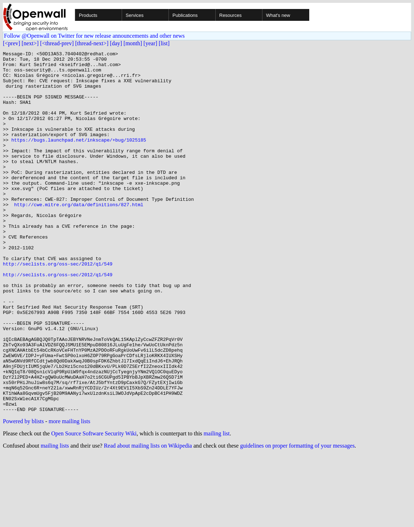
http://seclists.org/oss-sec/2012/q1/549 (57, 307)
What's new (278, 15)
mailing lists (55, 518)
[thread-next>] (92, 43)
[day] (116, 43)
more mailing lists (69, 493)
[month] (132, 43)
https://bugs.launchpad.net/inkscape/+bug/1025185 (78, 158)
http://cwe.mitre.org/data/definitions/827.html (78, 235)
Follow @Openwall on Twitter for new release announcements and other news (94, 36)
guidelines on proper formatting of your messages (297, 518)
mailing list (217, 506)
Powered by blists (23, 493)
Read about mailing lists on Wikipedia (148, 518)
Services (135, 15)
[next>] (30, 43)
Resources (230, 15)
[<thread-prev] (56, 43)
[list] (164, 43)
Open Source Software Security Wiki (93, 506)
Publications (185, 15)
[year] (150, 43)
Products (88, 15)
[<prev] (11, 43)
